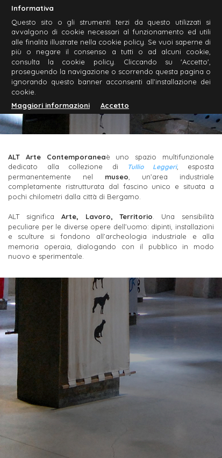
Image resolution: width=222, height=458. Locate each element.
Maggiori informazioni (50, 105)
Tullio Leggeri (152, 167)
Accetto (115, 105)
